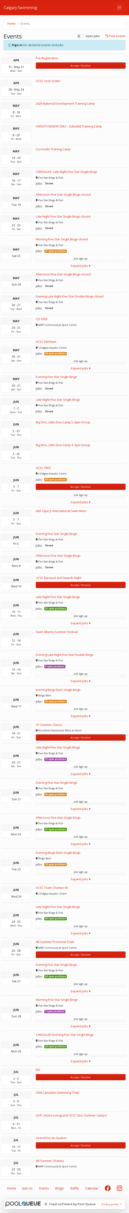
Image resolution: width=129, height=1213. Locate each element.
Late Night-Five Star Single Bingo (58, 399)
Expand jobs (80, 266)
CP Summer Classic (49, 725)
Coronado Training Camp (53, 149)
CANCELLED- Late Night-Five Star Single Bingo (66, 172)
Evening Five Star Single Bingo (56, 377)
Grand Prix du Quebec (51, 1138)
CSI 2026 (41, 319)
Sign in (17, 45)
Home (11, 23)
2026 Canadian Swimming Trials (57, 1092)
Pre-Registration (47, 58)
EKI (38, 1070)
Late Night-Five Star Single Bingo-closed (63, 216)
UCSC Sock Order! (48, 81)
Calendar (91, 1188)
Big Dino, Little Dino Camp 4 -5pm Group (63, 445)
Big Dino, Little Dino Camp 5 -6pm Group (63, 422)
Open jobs (92, 36)
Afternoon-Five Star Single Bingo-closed (63, 194)
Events (44, 1188)
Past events (115, 36)
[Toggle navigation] (119, 8)
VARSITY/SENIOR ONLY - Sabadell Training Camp (69, 126)
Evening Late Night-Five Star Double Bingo (64, 655)
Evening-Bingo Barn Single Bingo (58, 690)
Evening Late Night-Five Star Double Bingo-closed (70, 296)
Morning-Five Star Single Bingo (57, 1000)
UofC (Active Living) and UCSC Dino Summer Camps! (71, 1115)
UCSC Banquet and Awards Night (58, 578)
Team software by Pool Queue (69, 1204)
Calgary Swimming (20, 7)
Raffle (74, 1188)
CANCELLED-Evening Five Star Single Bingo (65, 1035)
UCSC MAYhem (46, 342)
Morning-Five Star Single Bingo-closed (62, 239)
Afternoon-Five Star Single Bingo (58, 556)
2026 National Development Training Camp (65, 103)
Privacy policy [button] (110, 1204)
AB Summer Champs (50, 1161)
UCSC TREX (43, 468)
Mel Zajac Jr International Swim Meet (61, 511)
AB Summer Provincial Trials (55, 942)
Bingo (59, 1188)
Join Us (27, 1188)
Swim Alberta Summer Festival (57, 632)
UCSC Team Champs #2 (52, 888)
